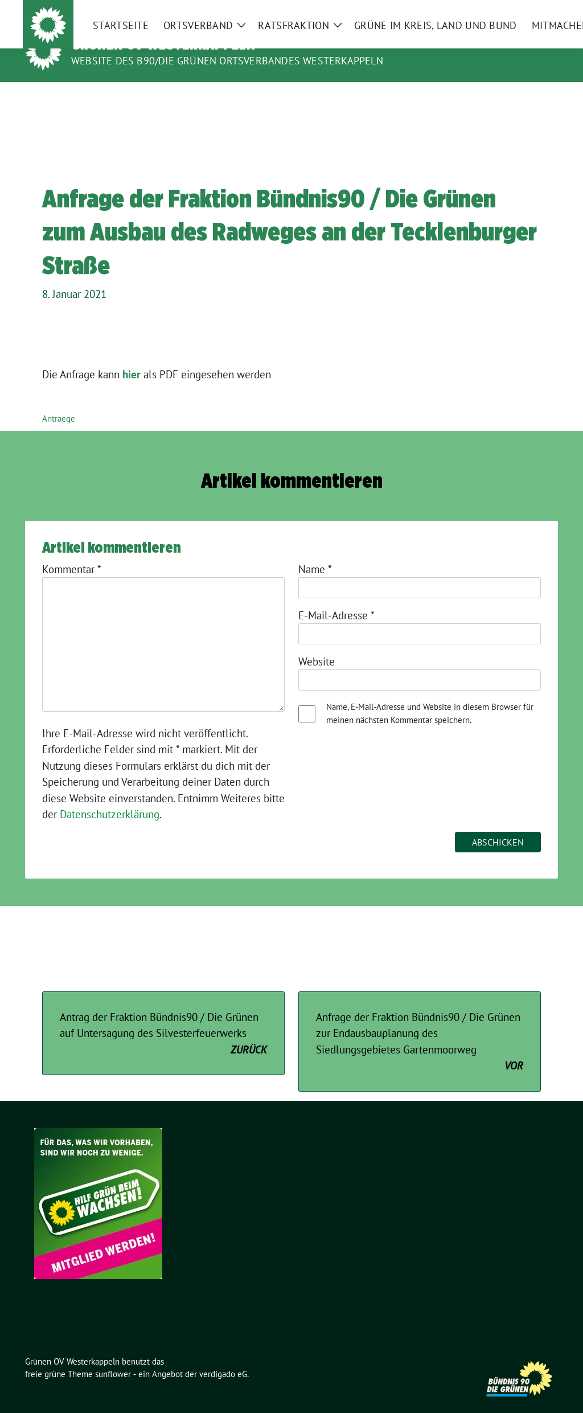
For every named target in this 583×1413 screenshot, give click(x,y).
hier (131, 357)
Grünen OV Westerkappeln (163, 44)
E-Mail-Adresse (336, 598)
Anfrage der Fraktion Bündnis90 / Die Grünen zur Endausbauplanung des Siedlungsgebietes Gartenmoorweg (419, 1024)
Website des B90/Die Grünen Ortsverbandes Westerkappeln (227, 60)
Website (316, 644)
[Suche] (521, 11)
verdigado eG (223, 1356)
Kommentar (71, 551)
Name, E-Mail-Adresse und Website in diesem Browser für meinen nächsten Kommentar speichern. (429, 696)
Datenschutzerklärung (109, 796)
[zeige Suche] (538, 11)
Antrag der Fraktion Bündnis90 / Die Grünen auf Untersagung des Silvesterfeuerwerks (163, 1016)
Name (315, 551)
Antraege (58, 400)
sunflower (113, 1356)
